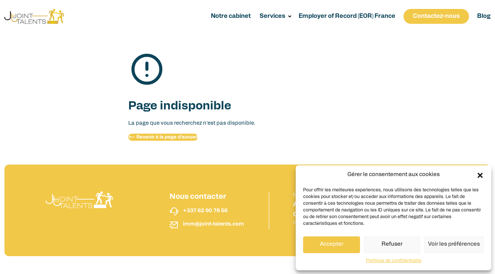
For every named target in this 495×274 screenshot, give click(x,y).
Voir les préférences (454, 244)
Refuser (392, 244)
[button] (480, 175)
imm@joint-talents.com (213, 224)
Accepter (331, 244)
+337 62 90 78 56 (205, 211)
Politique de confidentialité (393, 261)
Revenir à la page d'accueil (163, 137)
